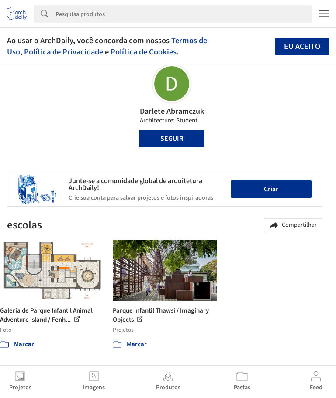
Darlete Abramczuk (172, 111)
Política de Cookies (144, 52)
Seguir (171, 138)
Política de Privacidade (63, 52)
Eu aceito (302, 46)
